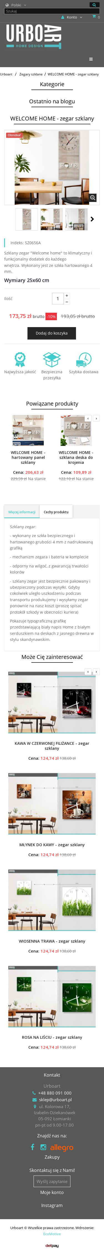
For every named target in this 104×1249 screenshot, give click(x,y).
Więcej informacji (21, 512)
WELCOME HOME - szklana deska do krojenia (76, 457)
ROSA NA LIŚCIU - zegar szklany (52, 1037)
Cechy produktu (56, 512)
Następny (92, 219)
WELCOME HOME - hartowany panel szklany (28, 457)
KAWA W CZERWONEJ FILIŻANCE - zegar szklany (52, 746)
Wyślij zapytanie (52, 1181)
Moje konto (52, 1192)
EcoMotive (52, 1233)
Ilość (8, 298)
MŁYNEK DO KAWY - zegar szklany (52, 844)
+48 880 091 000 (55, 1093)
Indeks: (17, 242)
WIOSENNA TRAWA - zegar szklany (52, 941)
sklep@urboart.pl (55, 1099)
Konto (71, 17)
